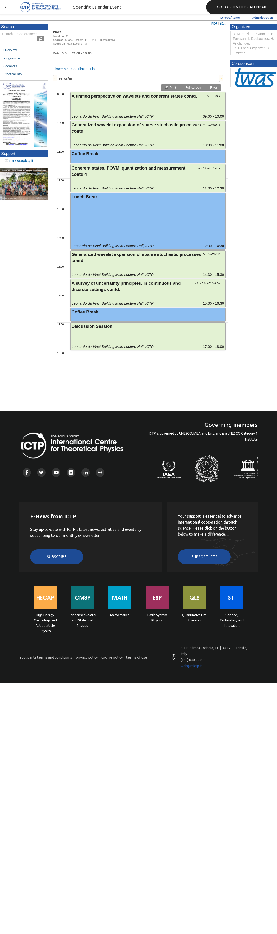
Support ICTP (204, 557)
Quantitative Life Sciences (194, 617)
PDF (214, 23)
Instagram (71, 472)
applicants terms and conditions (45, 657)
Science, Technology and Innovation (232, 620)
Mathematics (119, 615)
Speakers (10, 66)
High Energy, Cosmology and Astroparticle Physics (45, 620)
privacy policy (87, 657)
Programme (11, 58)
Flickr (100, 472)
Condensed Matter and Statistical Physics (82, 620)
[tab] (65, 78)
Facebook (27, 472)
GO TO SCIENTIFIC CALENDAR (241, 7)
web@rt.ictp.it (191, 666)
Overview (10, 50)
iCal (223, 23)
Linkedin (85, 472)
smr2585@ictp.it (21, 161)
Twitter (41, 472)
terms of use (136, 657)
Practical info (12, 74)
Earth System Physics (157, 617)
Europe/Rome (230, 17)
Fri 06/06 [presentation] (65, 78)
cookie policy (112, 657)
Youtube (56, 472)
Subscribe (56, 557)
